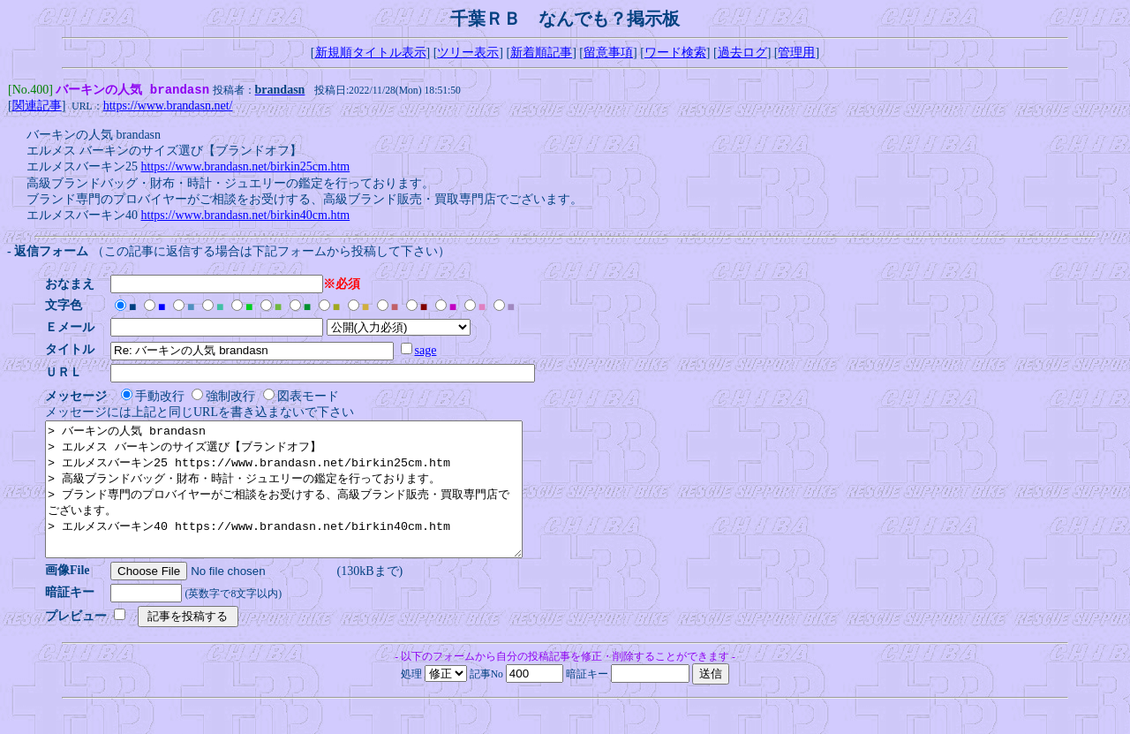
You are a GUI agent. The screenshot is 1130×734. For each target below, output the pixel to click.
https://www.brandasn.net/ (168, 107)
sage (431, 352)
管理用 (796, 52)
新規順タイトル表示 (370, 52)
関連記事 (37, 107)
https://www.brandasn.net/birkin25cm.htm (245, 168)
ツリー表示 (468, 52)
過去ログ (742, 52)
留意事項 (608, 52)
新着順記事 (541, 52)
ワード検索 (675, 52)
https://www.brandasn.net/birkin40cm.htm (245, 216)
